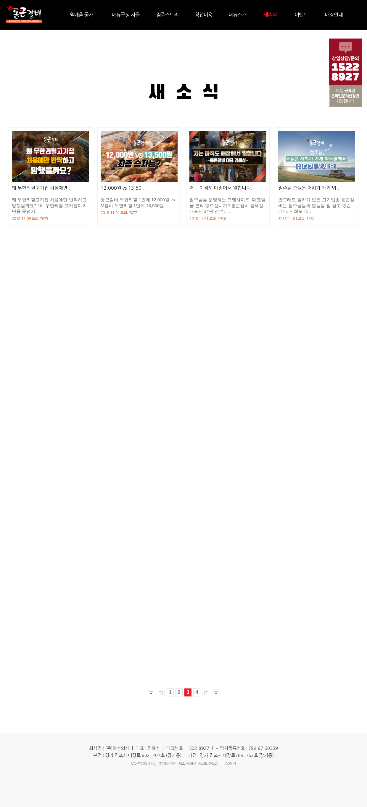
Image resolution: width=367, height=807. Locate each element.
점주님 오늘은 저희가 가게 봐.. (308, 188)
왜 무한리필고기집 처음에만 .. (42, 188)
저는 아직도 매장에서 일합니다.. (221, 188)
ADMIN (230, 763)
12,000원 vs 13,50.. (122, 188)
